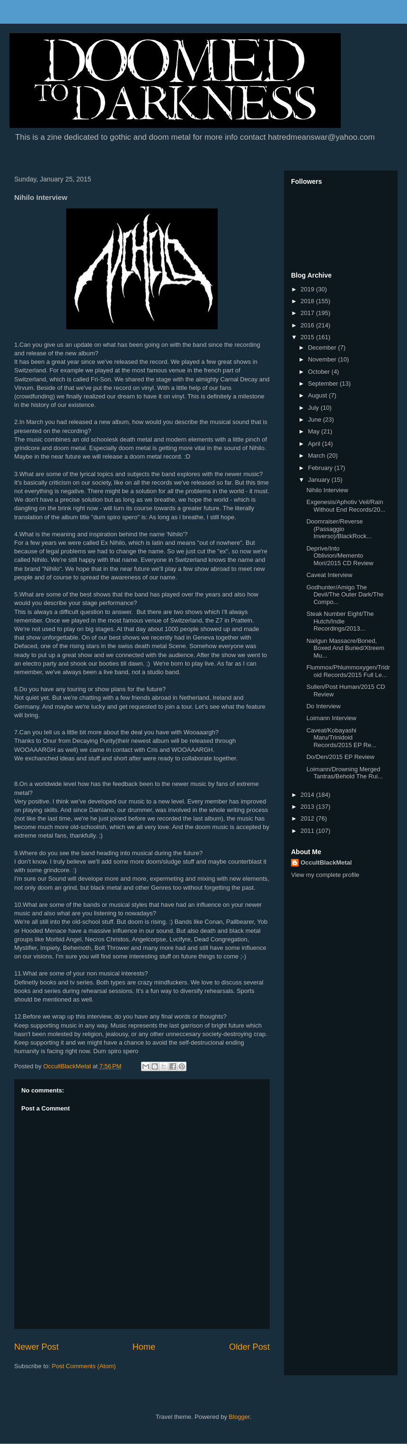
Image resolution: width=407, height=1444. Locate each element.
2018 (308, 301)
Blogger (239, 1416)
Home (144, 1347)
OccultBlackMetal (326, 862)
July (314, 407)
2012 (308, 818)
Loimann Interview (331, 718)
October (320, 371)
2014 (308, 794)
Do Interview (323, 706)
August (318, 395)
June (315, 419)
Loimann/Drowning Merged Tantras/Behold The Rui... (344, 773)
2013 (308, 806)
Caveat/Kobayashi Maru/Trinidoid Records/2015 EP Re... (341, 738)
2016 (308, 325)
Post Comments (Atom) (84, 1366)
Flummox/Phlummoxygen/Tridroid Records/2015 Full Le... (348, 671)
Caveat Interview (329, 574)
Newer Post (36, 1347)
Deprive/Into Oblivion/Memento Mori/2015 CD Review (339, 556)
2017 (308, 312)
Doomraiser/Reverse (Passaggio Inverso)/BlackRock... (339, 529)
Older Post (249, 1347)
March (317, 455)
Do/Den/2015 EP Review (340, 756)
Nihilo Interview (327, 490)
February (321, 467)
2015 (308, 337)
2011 (308, 830)
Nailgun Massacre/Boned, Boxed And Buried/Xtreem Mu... (345, 648)
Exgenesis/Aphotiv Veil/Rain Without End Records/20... (345, 505)
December (323, 347)
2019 (308, 289)
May (314, 431)
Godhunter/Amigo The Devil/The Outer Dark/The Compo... (344, 594)
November (323, 359)
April (315, 443)
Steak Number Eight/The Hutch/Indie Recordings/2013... (339, 621)
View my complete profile (325, 874)
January (320, 479)
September (324, 383)
